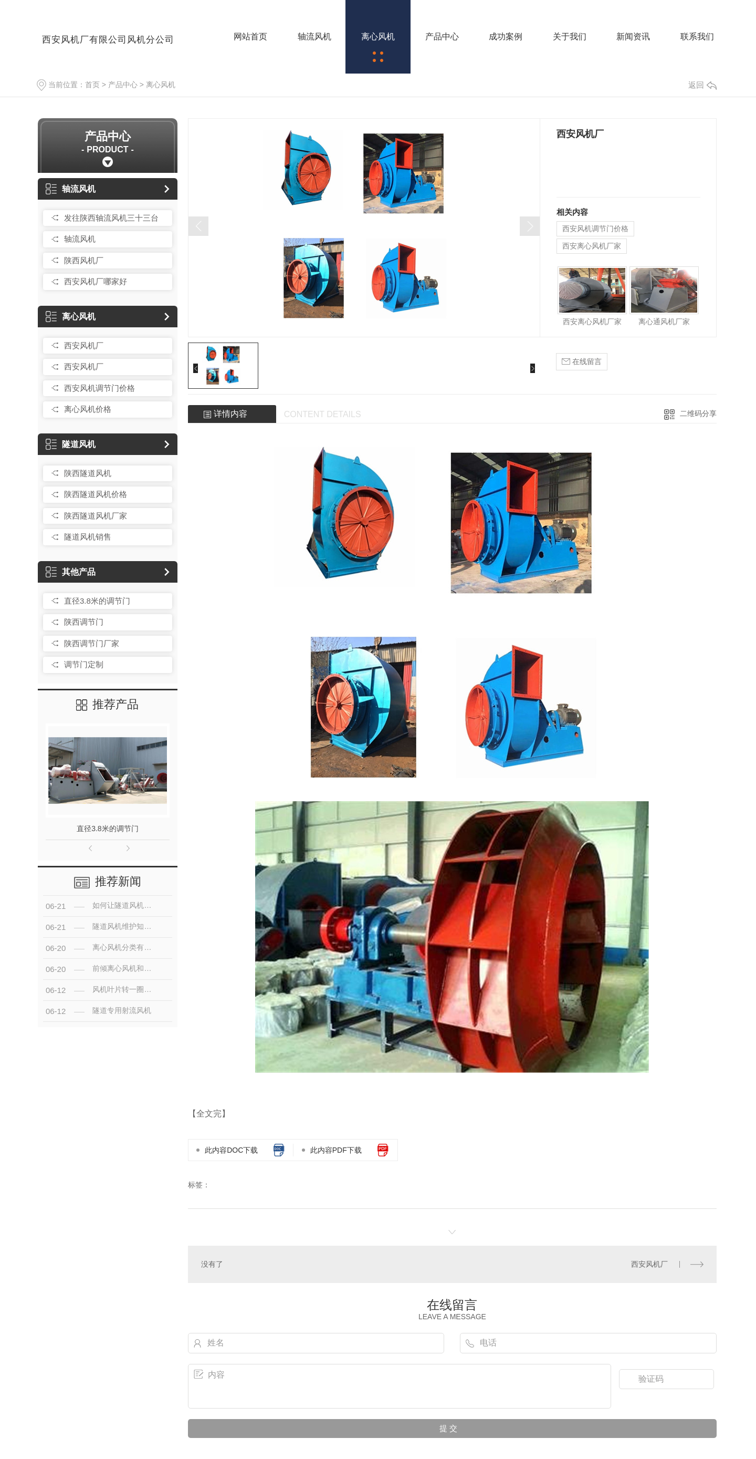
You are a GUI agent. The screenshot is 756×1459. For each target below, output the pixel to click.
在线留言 (582, 361)
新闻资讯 (633, 36)
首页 (92, 84)
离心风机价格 (87, 409)
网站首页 (250, 36)
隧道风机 (71, 444)
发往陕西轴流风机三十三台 (111, 217)
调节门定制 (83, 664)
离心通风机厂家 (664, 321)
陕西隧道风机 (87, 473)
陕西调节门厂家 (91, 643)
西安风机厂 (83, 345)
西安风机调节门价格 (99, 388)
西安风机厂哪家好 (95, 281)
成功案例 (505, 36)
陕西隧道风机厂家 (95, 515)
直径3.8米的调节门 (97, 600)
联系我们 (697, 36)
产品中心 (442, 36)
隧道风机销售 (87, 536)
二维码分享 (698, 413)
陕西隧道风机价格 (95, 494)
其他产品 (71, 571)
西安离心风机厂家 (591, 246)
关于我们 (569, 36)
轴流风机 (314, 36)
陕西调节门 (83, 621)
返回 (702, 84)
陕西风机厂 (83, 260)
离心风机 (378, 36)
